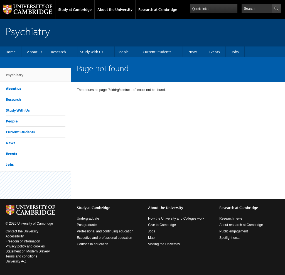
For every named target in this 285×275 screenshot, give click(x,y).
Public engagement (233, 231)
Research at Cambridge (157, 9)
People (123, 51)
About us (34, 51)
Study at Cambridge (75, 9)
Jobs (235, 51)
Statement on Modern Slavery (28, 251)
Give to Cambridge (162, 225)
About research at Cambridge (241, 225)
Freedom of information (23, 241)
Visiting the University (164, 244)
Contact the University (22, 231)
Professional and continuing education (105, 231)
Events (214, 51)
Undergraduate (88, 218)
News (192, 51)
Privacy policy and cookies (25, 246)
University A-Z (16, 261)
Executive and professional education (104, 238)
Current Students (157, 51)
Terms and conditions (21, 256)
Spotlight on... (229, 238)
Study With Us (91, 51)
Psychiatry (14, 77)
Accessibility (15, 236)
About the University (114, 9)
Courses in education (92, 244)
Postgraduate (87, 225)
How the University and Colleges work (176, 218)
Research (58, 51)
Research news (230, 218)
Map (151, 238)
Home (11, 51)
